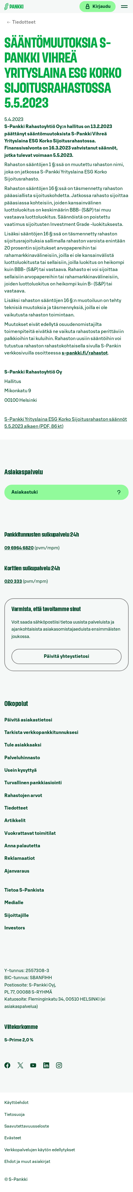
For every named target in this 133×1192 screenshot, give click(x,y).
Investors (14, 928)
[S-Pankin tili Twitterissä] (20, 1067)
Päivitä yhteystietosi (66, 656)
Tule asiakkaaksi (22, 745)
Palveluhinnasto (22, 757)
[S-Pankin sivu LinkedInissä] (46, 1067)
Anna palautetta (22, 846)
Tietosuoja (14, 1115)
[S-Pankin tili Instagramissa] (59, 1067)
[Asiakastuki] (66, 492)
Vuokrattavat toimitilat (30, 833)
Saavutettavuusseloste (26, 1126)
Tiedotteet (24, 22)
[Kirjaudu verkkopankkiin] (97, 6)
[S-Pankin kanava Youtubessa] (33, 1067)
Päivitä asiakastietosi (28, 720)
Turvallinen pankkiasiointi (33, 782)
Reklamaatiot (19, 858)
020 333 (13, 581)
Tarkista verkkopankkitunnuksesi (41, 732)
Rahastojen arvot (23, 795)
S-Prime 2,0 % (18, 1040)
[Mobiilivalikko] (124, 6)
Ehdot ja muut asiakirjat (27, 1162)
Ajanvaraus (16, 871)
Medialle (13, 902)
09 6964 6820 (19, 548)
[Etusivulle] (13, 6)
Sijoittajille (16, 915)
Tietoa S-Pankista (24, 890)
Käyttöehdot (16, 1103)
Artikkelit (15, 820)
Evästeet (12, 1138)
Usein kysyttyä (20, 770)
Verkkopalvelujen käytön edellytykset (39, 1150)
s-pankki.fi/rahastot (85, 353)
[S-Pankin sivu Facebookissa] (7, 1067)
